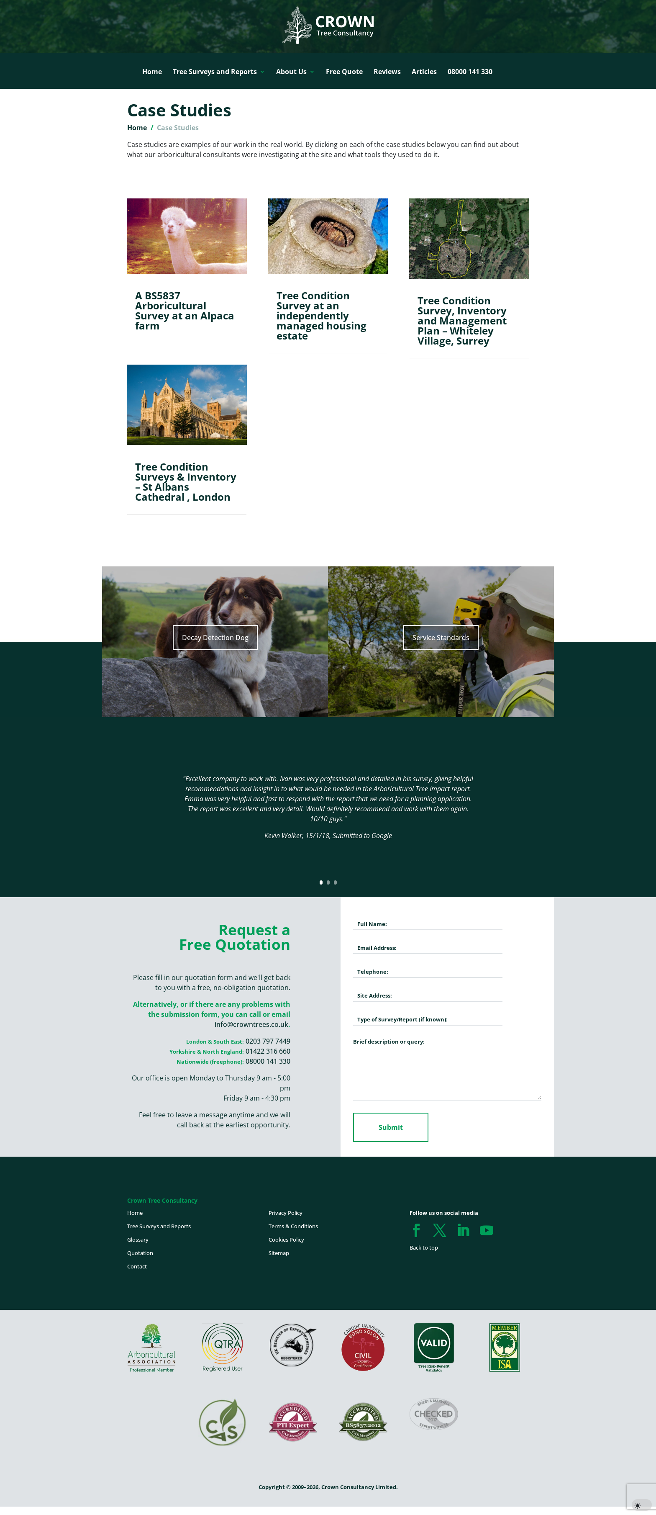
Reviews (387, 71)
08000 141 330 (470, 71)
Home (152, 71)
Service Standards (441, 637)
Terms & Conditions (293, 1226)
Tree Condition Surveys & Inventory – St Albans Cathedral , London (185, 482)
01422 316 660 (268, 1051)
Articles (424, 71)
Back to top (424, 1247)
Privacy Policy (285, 1213)
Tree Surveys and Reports (215, 71)
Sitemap (279, 1253)
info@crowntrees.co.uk (251, 1024)
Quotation (140, 1253)
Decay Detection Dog (215, 637)
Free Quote (344, 71)
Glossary (138, 1239)
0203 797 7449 (268, 1041)
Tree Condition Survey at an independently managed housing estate (321, 315)
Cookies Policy (286, 1239)
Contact (137, 1266)
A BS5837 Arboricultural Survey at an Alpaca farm (184, 310)
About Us (291, 71)
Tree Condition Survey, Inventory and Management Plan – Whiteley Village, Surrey (462, 320)
